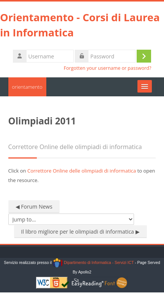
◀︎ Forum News (34, 206)
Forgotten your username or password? (107, 68)
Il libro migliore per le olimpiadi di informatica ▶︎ (80, 231)
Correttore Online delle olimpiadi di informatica (81, 170)
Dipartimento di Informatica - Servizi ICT (93, 263)
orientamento (27, 86)
